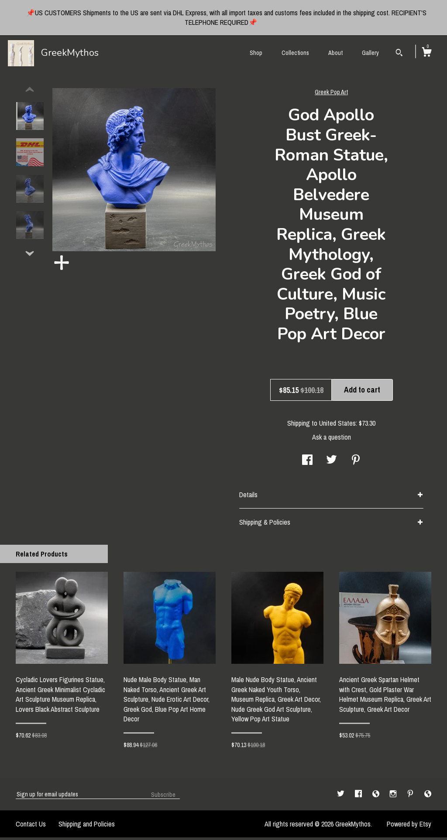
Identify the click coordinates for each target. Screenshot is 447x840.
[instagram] (394, 796)
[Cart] (426, 53)
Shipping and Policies (86, 826)
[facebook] (359, 796)
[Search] (399, 53)
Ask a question (331, 439)
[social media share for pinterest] (356, 463)
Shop (256, 53)
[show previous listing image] (30, 92)
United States (337, 425)
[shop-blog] (376, 796)
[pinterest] (411, 796)
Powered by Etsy (409, 826)
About (335, 53)
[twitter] (341, 796)
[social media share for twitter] (332, 463)
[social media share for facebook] (307, 463)
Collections (295, 53)
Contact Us (31, 826)
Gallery (370, 53)
